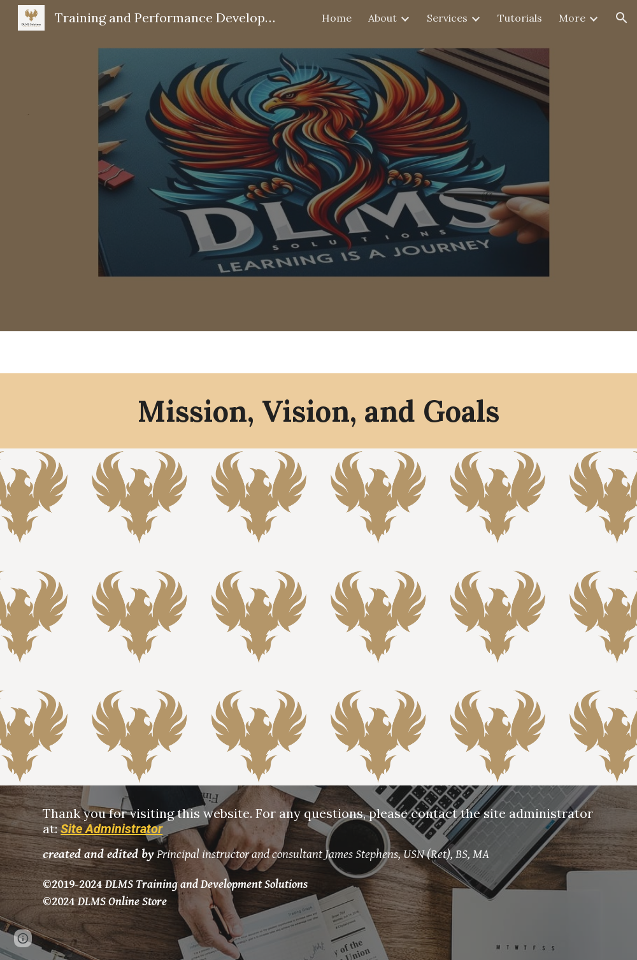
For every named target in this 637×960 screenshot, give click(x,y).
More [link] (572, 17)
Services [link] (447, 17)
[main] (318, 411)
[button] (621, 18)
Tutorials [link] (519, 17)
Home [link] (337, 17)
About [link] (382, 17)
